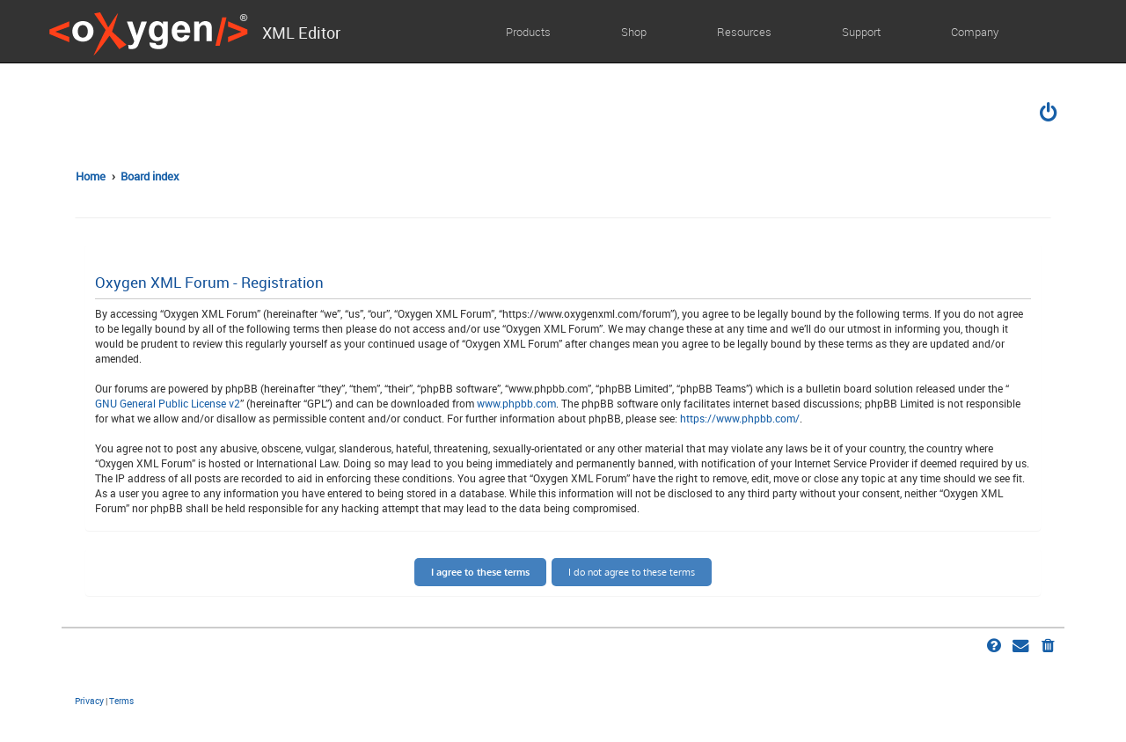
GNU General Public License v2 (167, 403)
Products (528, 32)
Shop (634, 32)
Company (974, 32)
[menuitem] (1049, 114)
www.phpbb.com (516, 403)
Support (861, 32)
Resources (744, 32)
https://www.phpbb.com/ (740, 418)
